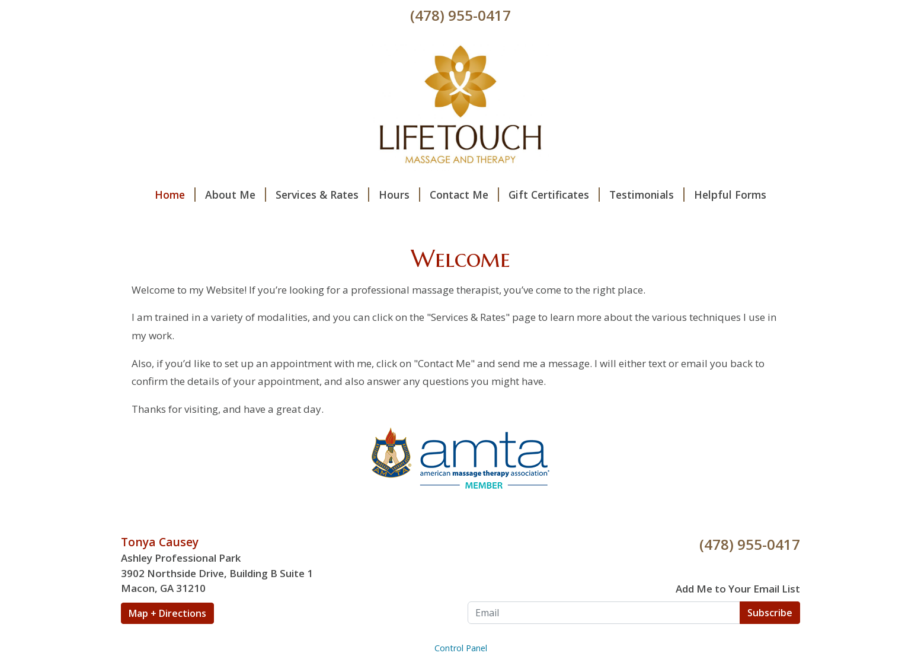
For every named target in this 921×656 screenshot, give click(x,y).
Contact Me (464, 194)
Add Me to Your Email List (738, 589)
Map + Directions (167, 613)
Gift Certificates (554, 194)
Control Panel (460, 648)
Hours (399, 194)
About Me (235, 194)
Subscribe (769, 612)
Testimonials (647, 194)
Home (175, 194)
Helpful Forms (730, 194)
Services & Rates (322, 194)
